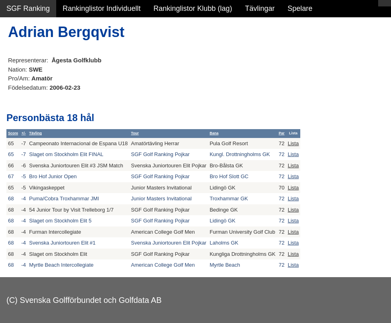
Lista (293, 143)
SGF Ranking (28, 8)
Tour (134, 133)
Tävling (35, 133)
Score (13, 133)
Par (282, 133)
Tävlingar (260, 8)
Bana (214, 133)
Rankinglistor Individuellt (102, 8)
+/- (23, 133)
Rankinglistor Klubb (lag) (192, 8)
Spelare (299, 8)
